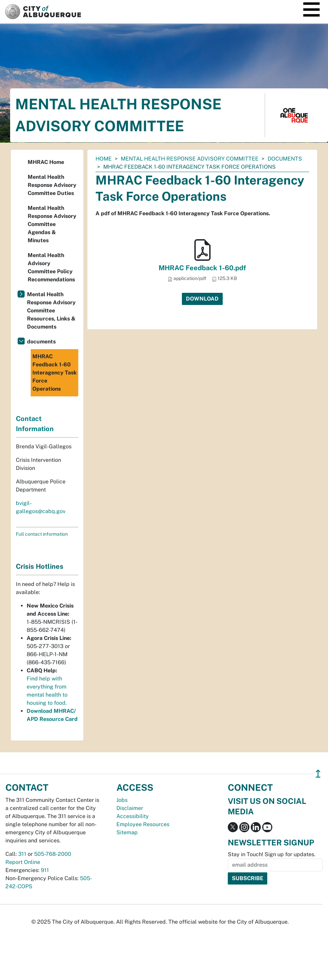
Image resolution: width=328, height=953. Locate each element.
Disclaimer (129, 808)
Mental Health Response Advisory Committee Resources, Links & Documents (51, 310)
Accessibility (132, 816)
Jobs (122, 800)
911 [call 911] (45, 870)
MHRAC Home (46, 162)
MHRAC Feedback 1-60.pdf (202, 268)
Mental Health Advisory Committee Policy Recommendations (51, 267)
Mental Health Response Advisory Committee (189, 159)
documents (285, 159)
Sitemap (127, 832)
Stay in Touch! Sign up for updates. (272, 854)
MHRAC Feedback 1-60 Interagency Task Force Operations (54, 372)
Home (103, 159)
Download (202, 299)
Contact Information (35, 424)
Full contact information (42, 534)
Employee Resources (142, 824)
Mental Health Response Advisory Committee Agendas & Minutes (52, 224)
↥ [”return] (318, 773)
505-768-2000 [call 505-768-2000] (52, 854)
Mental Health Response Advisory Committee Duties (52, 185)
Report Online (22, 862)
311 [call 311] (22, 854)
